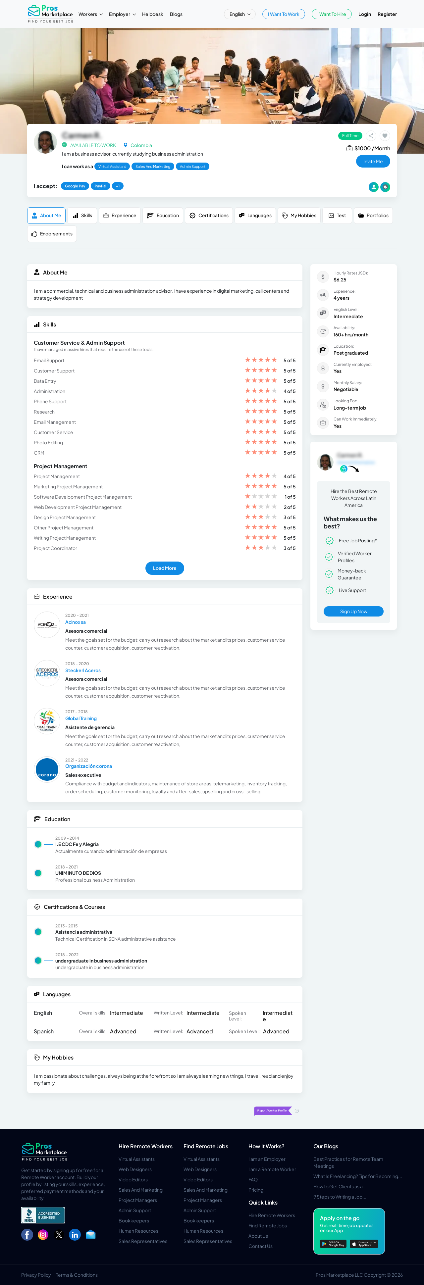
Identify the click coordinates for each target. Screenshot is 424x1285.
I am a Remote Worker (272, 1169)
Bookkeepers (134, 1220)
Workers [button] (88, 14)
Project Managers (138, 1200)
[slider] (261, 360)
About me (46, 215)
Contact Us (260, 1246)
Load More (165, 568)
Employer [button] (120, 14)
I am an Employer (267, 1159)
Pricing (255, 1190)
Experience (119, 215)
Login (364, 14)
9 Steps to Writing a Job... (339, 1197)
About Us (258, 1236)
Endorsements (52, 233)
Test (337, 215)
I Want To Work (283, 14)
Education (163, 215)
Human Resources (138, 1231)
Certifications (209, 215)
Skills (82, 215)
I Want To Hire (331, 14)
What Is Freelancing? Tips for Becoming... (357, 1176)
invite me (373, 161)
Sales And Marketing (141, 1190)
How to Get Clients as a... (340, 1186)
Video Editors (133, 1179)
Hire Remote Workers (146, 1146)
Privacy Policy (36, 1275)
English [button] (237, 14)
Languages (255, 215)
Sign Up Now (353, 611)
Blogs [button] (176, 14)
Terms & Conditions (77, 1275)
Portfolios (373, 215)
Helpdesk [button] (152, 14)
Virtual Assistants (137, 1159)
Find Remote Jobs (206, 1146)
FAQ (253, 1179)
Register (387, 14)
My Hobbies (299, 215)
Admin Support (135, 1210)
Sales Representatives (143, 1241)
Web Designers (135, 1169)
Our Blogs (325, 1146)
